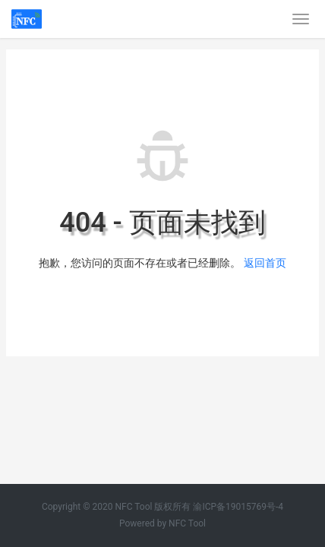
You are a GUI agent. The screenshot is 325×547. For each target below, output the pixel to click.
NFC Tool (187, 523)
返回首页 (265, 263)
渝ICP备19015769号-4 (238, 506)
